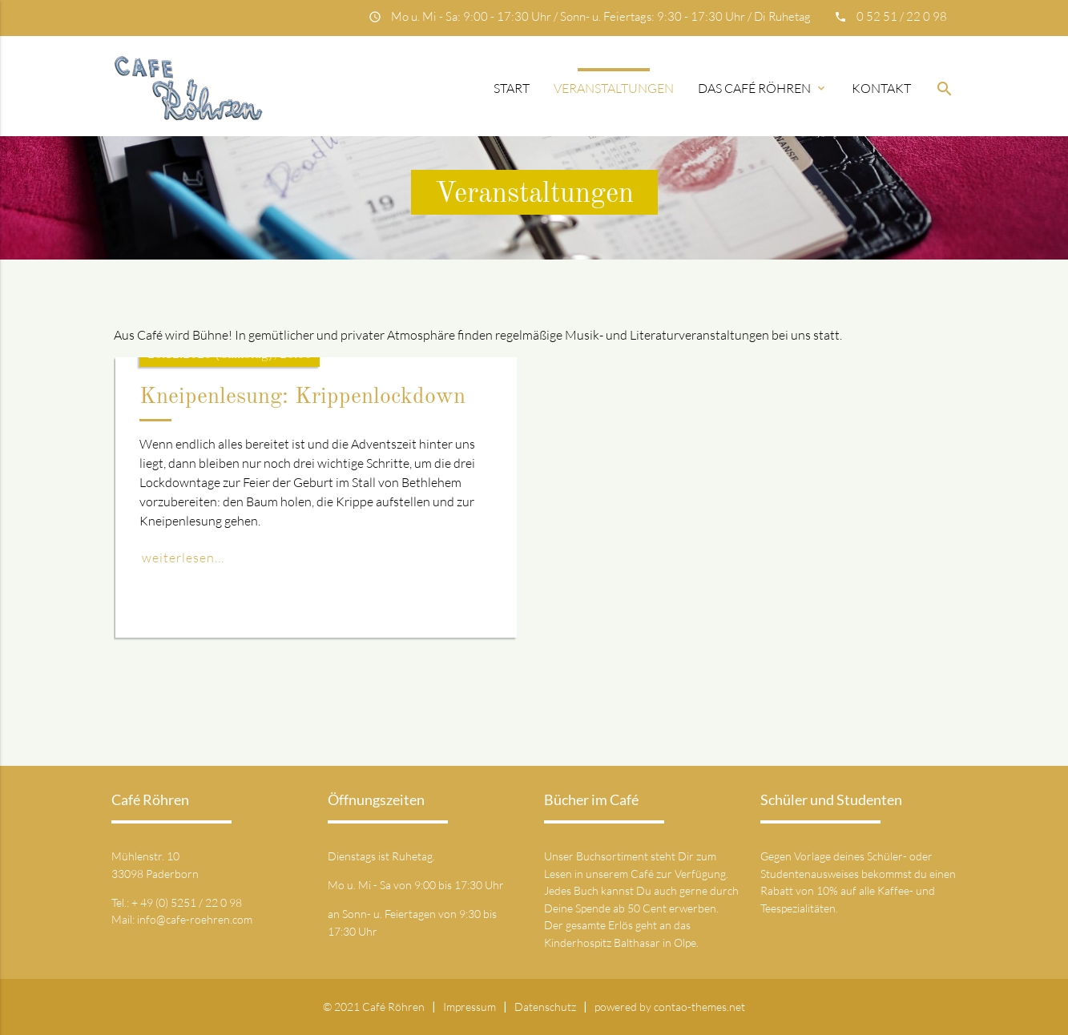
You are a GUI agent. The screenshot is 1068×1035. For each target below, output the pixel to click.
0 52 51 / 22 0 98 (901, 16)
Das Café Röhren (763, 88)
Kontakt (881, 88)
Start (512, 88)
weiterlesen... (183, 558)
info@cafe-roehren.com (194, 919)
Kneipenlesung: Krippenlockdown (302, 397)
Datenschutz (545, 1006)
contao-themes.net (699, 1006)
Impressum (469, 1006)
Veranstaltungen (614, 88)
